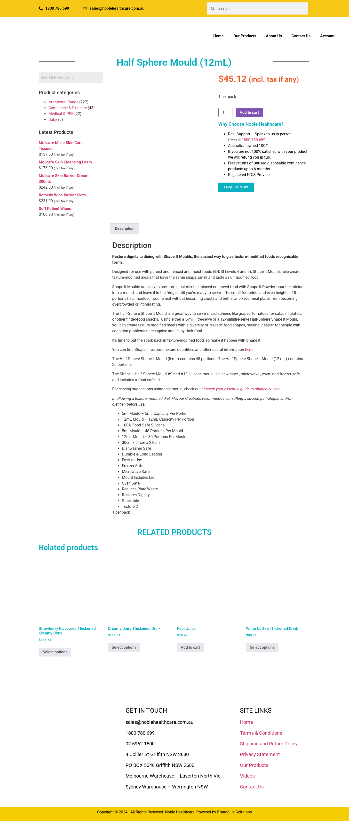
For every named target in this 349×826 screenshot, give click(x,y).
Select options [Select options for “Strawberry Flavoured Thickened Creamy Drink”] (55, 652)
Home (218, 36)
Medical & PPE (60, 113)
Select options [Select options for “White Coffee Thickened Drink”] (262, 647)
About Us (274, 36)
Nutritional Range (63, 102)
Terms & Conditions (261, 733)
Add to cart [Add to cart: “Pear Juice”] (190, 647)
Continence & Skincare (67, 108)
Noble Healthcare (179, 812)
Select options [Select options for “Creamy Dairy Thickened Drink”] (124, 647)
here (248, 349)
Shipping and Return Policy (268, 744)
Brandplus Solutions (234, 812)
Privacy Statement (260, 754)
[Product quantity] (225, 112)
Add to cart (249, 112)
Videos (247, 776)
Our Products (244, 36)
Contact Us (301, 36)
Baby (52, 119)
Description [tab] (125, 228)
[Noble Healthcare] (66, 721)
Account (327, 36)
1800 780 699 (253, 140)
